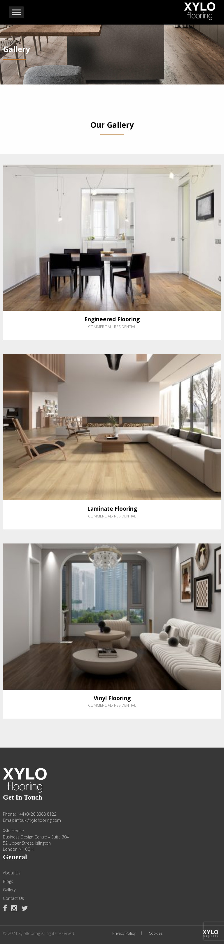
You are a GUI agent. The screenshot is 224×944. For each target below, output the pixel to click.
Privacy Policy (124, 933)
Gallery (9, 890)
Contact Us (13, 898)
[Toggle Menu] (16, 12)
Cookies (155, 933)
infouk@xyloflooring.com (38, 820)
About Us (11, 873)
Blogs (8, 881)
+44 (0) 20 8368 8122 (36, 814)
